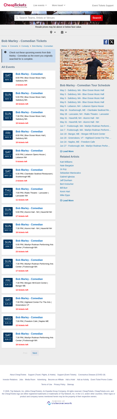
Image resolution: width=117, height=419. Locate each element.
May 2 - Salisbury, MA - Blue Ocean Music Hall (82, 90)
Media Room (30, 380)
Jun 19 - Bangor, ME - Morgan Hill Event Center (82, 134)
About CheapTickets (18, 375)
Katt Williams (66, 162)
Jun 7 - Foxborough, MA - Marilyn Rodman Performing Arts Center (86, 126)
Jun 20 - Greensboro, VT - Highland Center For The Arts (86, 138)
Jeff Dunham (66, 180)
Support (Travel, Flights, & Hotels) (41, 375)
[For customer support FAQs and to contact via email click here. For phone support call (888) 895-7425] (103, 5)
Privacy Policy (59, 384)
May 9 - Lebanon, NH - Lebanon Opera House (82, 106)
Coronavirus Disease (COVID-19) (91, 375)
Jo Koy (63, 169)
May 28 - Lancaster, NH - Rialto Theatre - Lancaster (84, 114)
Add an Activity (83, 380)
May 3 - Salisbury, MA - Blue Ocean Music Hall (82, 94)
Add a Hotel (70, 380)
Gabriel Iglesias (67, 176)
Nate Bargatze (67, 165)
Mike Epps (65, 195)
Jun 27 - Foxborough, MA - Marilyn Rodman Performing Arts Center (86, 146)
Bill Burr (63, 188)
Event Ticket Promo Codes (101, 380)
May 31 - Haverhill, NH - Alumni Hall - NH (79, 118)
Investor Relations (10, 380)
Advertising (41, 380)
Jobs (21, 380)
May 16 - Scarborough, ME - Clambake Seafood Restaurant (86, 110)
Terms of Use (46, 384)
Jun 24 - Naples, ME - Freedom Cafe (77, 142)
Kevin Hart (65, 191)
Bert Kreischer (67, 184)
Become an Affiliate (56, 380)
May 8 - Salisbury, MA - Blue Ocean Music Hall (82, 102)
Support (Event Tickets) (66, 375)
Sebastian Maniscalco (70, 173)
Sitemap (70, 384)
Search (96, 17)
